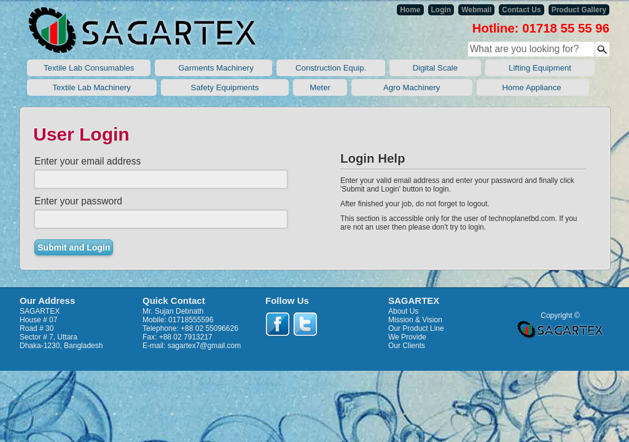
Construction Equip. (330, 67)
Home (410, 10)
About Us (403, 311)
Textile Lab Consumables (89, 67)
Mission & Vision (415, 320)
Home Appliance (532, 87)
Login (441, 10)
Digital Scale (435, 67)
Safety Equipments (225, 87)
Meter (320, 87)
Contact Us (521, 10)
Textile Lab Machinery (92, 87)
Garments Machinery (213, 67)
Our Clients (406, 345)
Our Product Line (416, 328)
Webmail (476, 10)
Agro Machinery (412, 87)
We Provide (407, 337)
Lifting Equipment (540, 67)
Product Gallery (579, 10)
